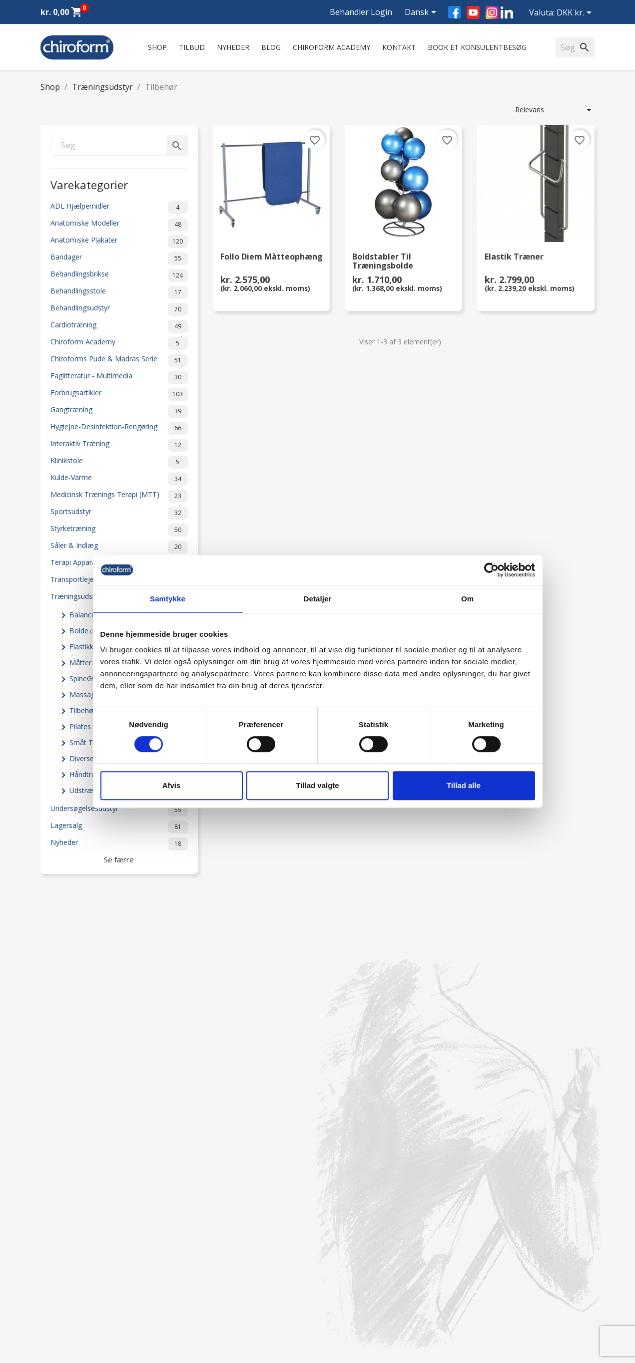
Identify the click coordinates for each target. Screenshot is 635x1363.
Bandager (119, 258)
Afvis (171, 785)
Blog (271, 47)
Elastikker (90, 646)
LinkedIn (507, 12)
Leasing (52, 1297)
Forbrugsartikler (119, 394)
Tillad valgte (317, 785)
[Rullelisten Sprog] (422, 13)
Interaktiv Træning (119, 445)
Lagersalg (119, 826)
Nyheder (233, 47)
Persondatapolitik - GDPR (224, 1271)
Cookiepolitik (203, 1310)
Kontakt (399, 47)
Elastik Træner (514, 257)
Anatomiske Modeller (119, 224)
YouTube (473, 12)
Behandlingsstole (119, 292)
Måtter (85, 662)
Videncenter (59, 1271)
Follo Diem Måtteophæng (271, 257)
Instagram (492, 12)
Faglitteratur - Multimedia (119, 377)
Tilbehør (86, 710)
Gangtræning (119, 411)
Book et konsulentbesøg (477, 47)
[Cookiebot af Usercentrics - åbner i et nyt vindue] (491, 569)
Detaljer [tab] (318, 598)
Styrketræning (119, 530)
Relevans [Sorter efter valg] (555, 110)
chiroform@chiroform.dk (365, 1256)
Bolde (84, 630)
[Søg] (119, 145)
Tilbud (192, 47)
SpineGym (89, 678)
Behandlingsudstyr (119, 309)
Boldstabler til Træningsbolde (382, 262)
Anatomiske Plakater (119, 241)
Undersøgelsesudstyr (119, 810)
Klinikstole (119, 462)
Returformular (205, 1297)
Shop (157, 47)
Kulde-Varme (119, 479)
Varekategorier (89, 184)
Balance (87, 614)
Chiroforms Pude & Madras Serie (119, 360)
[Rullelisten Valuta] (576, 13)
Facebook (454, 12)
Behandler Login (361, 11)
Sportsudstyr (119, 513)
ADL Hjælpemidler (119, 207)
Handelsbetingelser (213, 1284)
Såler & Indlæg (119, 547)
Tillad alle (464, 785)
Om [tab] (467, 598)
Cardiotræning (119, 326)
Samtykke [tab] (167, 598)
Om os (194, 1195)
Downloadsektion (68, 1284)
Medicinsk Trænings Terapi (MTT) (119, 496)
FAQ (190, 1221)
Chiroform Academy (331, 47)
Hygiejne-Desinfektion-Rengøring (119, 428)
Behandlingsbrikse (119, 275)
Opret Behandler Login (77, 1310)
